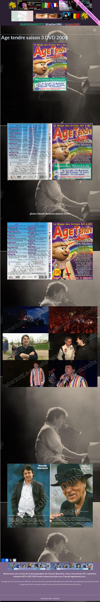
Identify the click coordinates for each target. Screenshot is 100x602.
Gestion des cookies (50, 598)
